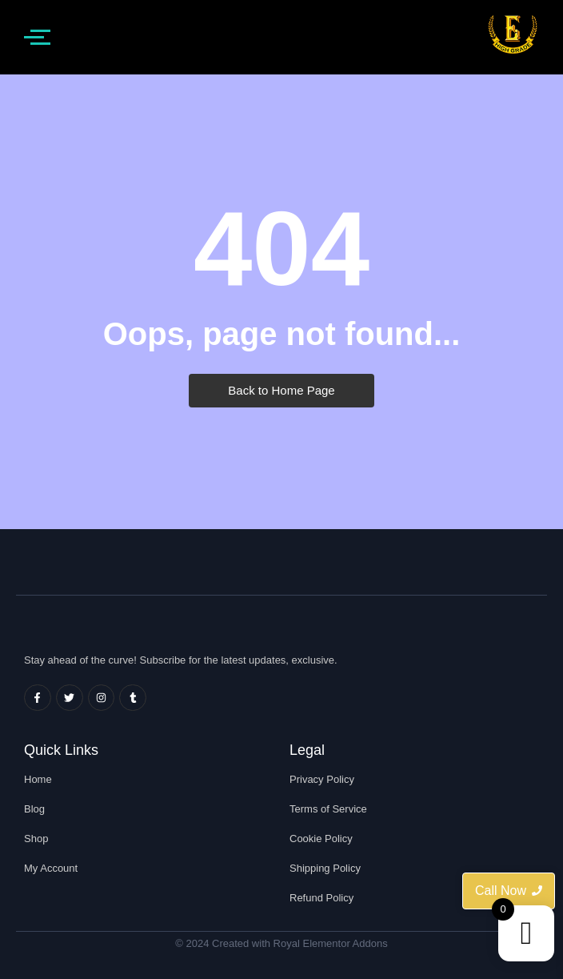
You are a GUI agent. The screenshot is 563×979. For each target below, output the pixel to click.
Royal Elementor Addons (331, 943)
